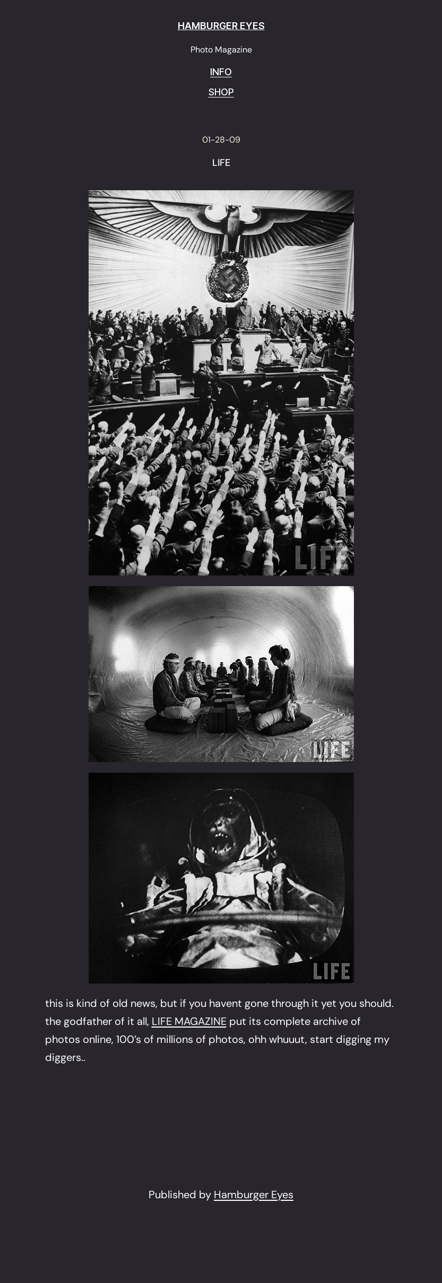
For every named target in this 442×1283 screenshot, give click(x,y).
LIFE (221, 163)
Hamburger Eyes (253, 1194)
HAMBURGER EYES (221, 25)
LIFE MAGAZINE (189, 1021)
